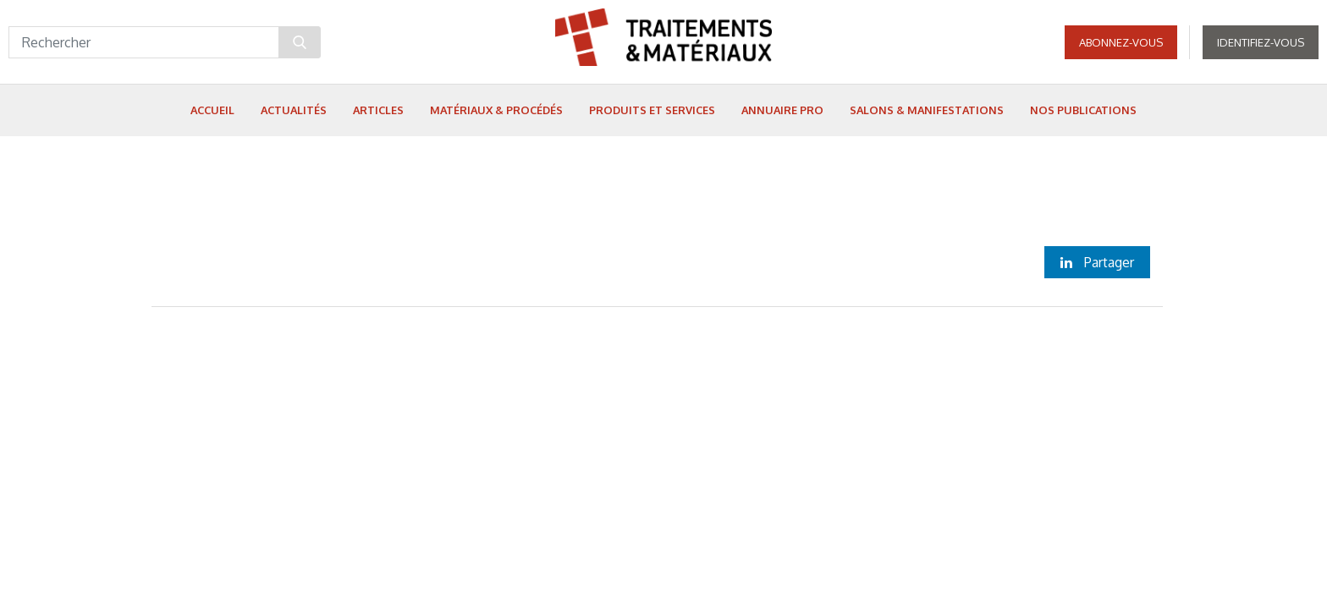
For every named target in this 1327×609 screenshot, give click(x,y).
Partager (1097, 262)
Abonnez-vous (1121, 42)
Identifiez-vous (1260, 42)
